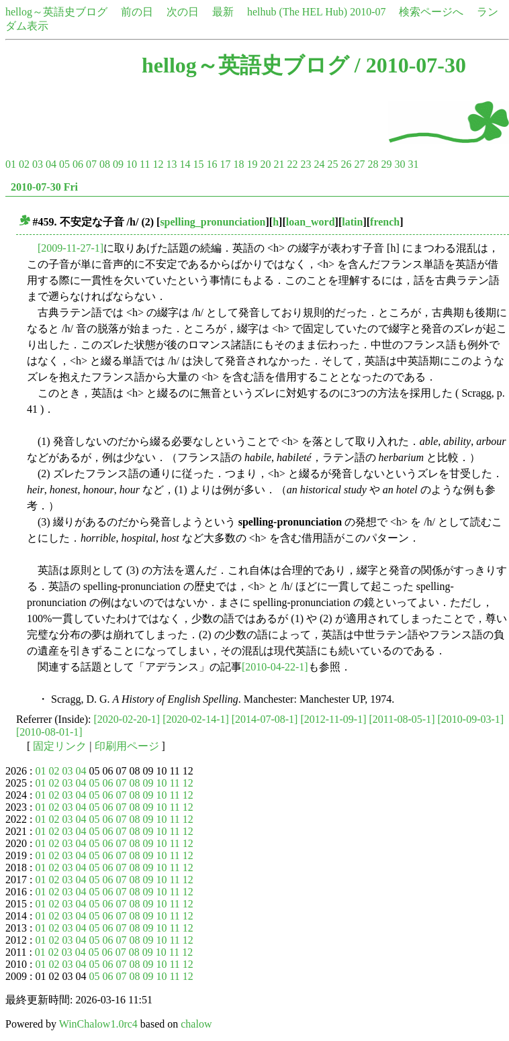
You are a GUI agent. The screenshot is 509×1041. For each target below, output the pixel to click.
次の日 (183, 11)
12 (157, 164)
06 (78, 164)
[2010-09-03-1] (471, 719)
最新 (223, 11)
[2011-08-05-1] (401, 719)
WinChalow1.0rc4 (98, 1024)
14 (184, 164)
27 (359, 164)
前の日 (137, 11)
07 (91, 164)
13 (171, 164)
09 (118, 164)
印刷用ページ (127, 746)
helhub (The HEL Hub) (297, 11)
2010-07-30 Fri (44, 187)
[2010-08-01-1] (49, 732)
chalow (196, 1024)
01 (10, 164)
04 (51, 164)
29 (386, 164)
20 (265, 164)
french (385, 222)
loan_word (310, 222)
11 (145, 164)
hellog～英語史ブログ (56, 11)
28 (372, 164)
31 (413, 164)
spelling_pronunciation (212, 222)
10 (131, 164)
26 (345, 164)
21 (278, 164)
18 (238, 164)
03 (37, 164)
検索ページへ (431, 11)
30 (399, 164)
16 (211, 164)
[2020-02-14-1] (196, 719)
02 (24, 164)
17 (225, 164)
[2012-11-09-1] (333, 719)
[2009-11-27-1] (70, 248)
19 (251, 164)
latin (352, 222)
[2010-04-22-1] (275, 667)
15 (198, 164)
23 (305, 164)
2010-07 (367, 11)
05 (64, 164)
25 (332, 164)
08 (104, 164)
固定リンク (60, 746)
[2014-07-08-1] (265, 719)
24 (319, 164)
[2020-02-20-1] (127, 719)
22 (292, 164)
